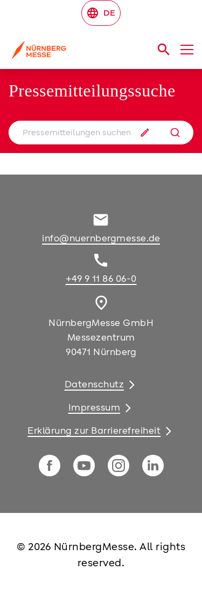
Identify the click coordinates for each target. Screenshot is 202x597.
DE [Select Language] (101, 12)
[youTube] (84, 465)
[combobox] (101, 132)
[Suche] (175, 132)
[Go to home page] (69, 54)
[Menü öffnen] (186, 49)
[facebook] (49, 465)
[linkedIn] (153, 465)
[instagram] (118, 465)
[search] (164, 49)
